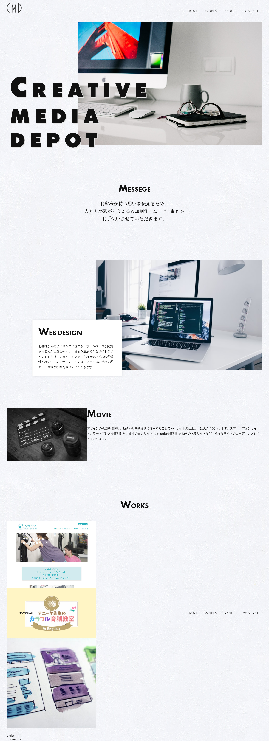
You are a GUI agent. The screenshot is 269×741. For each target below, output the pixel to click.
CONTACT (251, 11)
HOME (193, 11)
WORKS (211, 11)
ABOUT (229, 11)
